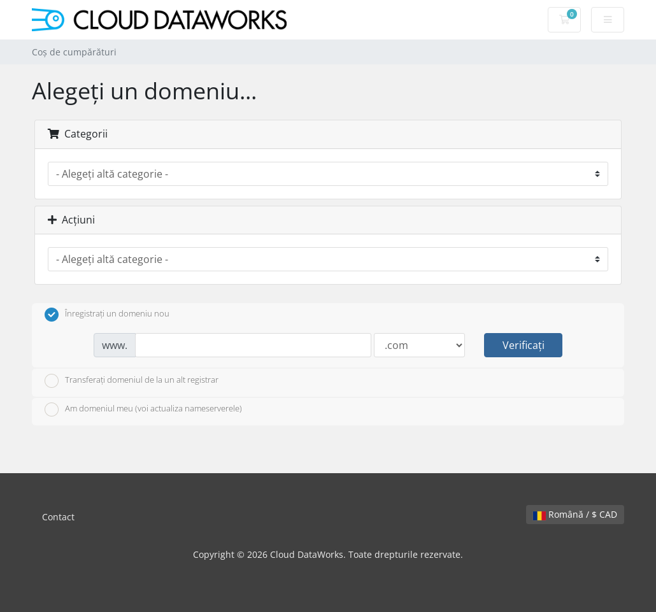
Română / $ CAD (575, 514)
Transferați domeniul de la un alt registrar (131, 381)
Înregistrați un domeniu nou (107, 315)
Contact (58, 517)
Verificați (524, 345)
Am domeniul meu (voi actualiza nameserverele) (143, 409)
